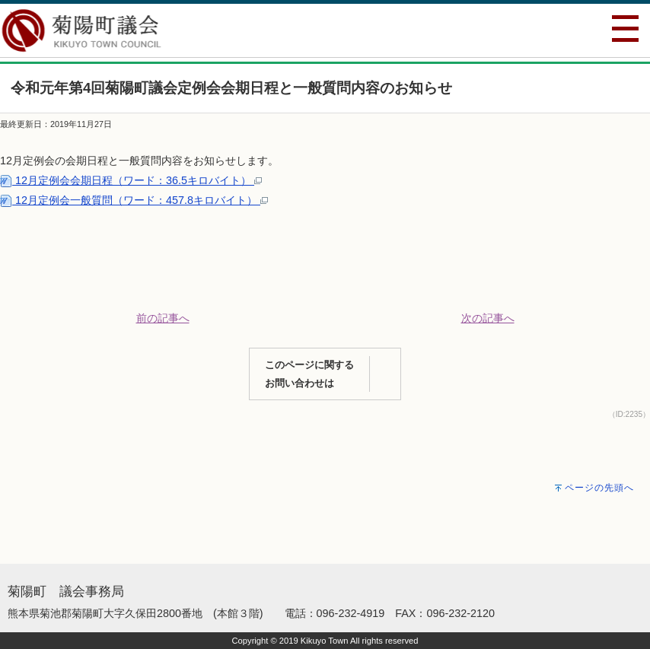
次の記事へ (488, 318)
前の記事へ (163, 318)
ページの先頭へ (599, 487)
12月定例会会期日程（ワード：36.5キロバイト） (131, 180)
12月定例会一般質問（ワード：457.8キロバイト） (134, 200)
